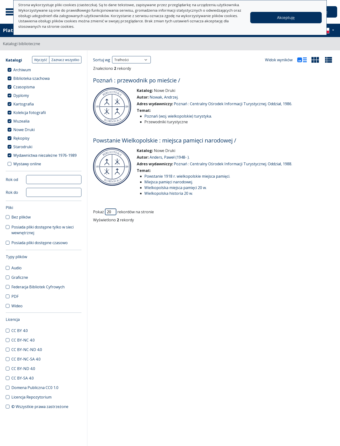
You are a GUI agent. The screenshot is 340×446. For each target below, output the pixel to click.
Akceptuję (286, 17)
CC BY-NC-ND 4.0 (26, 349)
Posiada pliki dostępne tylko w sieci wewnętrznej (42, 229)
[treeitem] (43, 69)
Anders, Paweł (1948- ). (169, 157)
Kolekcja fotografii (29, 112)
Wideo (17, 305)
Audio (16, 267)
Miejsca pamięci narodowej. (168, 182)
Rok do (12, 192)
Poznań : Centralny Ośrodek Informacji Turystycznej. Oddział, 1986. (233, 103)
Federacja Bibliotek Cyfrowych (38, 286)
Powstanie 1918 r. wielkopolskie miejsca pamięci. (187, 176)
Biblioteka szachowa (31, 78)
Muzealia (21, 121)
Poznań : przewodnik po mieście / (136, 80)
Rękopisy (21, 138)
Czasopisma (24, 87)
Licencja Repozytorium (31, 397)
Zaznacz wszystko (65, 59)
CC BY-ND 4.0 (23, 368)
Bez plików (21, 217)
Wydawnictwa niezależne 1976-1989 (45, 155)
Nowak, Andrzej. (164, 97)
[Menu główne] (11, 12)
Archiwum (22, 69)
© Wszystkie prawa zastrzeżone (39, 406)
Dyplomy (21, 95)
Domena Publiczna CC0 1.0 (34, 387)
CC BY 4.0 (19, 330)
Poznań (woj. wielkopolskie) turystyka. (178, 116)
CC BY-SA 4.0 (22, 378)
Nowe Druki (24, 129)
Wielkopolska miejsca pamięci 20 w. (175, 187)
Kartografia (23, 104)
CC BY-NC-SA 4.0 (26, 359)
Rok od (12, 179)
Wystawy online (27, 163)
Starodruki (22, 146)
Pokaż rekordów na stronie (123, 212)
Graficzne (19, 277)
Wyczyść (40, 59)
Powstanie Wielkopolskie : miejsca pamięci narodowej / (164, 140)
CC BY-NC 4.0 (23, 340)
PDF (15, 296)
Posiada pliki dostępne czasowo (39, 242)
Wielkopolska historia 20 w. (168, 193)
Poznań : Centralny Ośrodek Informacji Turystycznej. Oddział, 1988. (233, 163)
